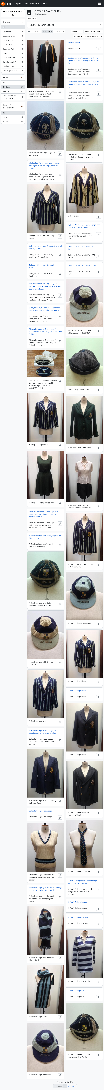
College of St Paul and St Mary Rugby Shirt (43, 266)
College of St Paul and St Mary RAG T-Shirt (82, 247)
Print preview (34, 31)
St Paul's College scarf (76, 990)
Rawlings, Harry (13, 66)
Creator (7, 22)
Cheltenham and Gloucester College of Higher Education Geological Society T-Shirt (83, 60)
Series (13, 122)
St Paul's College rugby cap (78, 917)
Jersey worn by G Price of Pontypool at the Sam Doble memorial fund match (44, 309)
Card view (47, 31)
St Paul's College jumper (77, 902)
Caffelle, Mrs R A (13, 62)
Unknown (13, 32)
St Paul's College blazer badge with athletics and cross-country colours (43, 731)
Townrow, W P (13, 49)
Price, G (13, 53)
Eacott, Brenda (13, 36)
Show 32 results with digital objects (88, 36)
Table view (59, 31)
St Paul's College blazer (77, 690)
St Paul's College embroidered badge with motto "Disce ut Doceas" (82, 882)
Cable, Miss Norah (13, 58)
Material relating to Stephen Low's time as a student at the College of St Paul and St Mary (45, 331)
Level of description (8, 106)
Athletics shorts (74, 42)
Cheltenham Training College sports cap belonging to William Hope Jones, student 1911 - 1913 (45, 165)
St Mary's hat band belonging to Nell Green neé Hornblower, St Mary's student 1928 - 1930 (43, 514)
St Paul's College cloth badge (40, 811)
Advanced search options (41, 24)
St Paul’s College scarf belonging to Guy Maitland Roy (45, 536)
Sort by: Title (76, 31)
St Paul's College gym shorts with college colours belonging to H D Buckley (45, 889)
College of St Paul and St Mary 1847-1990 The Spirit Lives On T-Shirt (84, 226)
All (4, 27)
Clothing (13, 87)
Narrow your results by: (13, 13)
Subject (6, 77)
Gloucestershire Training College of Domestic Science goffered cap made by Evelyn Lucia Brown (45, 286)
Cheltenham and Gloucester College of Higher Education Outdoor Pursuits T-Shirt (83, 84)
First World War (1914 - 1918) (13, 96)
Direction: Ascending (92, 31)
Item (13, 117)
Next (73, 1086)
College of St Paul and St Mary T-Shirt (82, 265)
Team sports (13, 92)
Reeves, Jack (13, 40)
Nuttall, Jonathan (13, 71)
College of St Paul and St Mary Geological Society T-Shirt (45, 247)
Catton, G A (13, 45)
